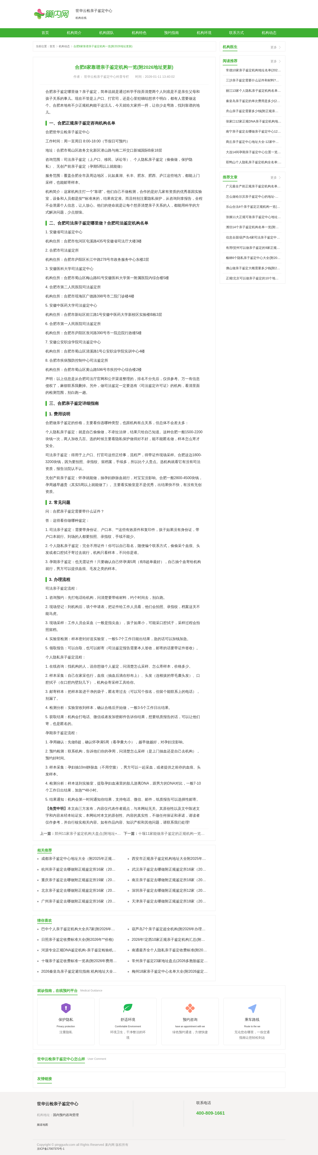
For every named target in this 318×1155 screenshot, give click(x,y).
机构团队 (106, 33)
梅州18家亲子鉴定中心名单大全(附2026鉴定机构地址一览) (170, 971)
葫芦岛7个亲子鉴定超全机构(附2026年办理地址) (170, 929)
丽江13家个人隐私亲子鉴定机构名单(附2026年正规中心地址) (253, 90)
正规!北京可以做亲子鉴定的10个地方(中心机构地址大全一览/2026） (253, 278)
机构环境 (204, 33)
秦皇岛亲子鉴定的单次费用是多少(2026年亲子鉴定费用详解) (253, 101)
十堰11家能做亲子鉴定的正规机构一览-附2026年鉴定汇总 (171, 834)
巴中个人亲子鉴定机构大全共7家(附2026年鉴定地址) (79, 929)
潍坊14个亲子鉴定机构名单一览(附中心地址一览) (253, 227)
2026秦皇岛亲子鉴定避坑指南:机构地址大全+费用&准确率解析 (79, 971)
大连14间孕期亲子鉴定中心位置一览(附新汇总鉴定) (253, 152)
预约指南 (171, 33)
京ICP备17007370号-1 (51, 1148)
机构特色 (139, 33)
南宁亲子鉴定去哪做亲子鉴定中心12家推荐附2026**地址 (253, 131)
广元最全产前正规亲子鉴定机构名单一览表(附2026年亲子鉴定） (253, 186)
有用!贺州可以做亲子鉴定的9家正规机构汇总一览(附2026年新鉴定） (253, 248)
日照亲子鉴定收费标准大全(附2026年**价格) (77, 939)
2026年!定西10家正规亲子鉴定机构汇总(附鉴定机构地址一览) (170, 939)
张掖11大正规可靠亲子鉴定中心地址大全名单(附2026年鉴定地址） (253, 217)
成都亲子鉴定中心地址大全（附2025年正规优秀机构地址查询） (79, 859)
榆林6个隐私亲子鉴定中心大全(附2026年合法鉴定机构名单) (253, 258)
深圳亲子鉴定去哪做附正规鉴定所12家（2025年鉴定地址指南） (170, 890)
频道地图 (42, 1124)
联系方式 (236, 33)
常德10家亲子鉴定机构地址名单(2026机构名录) (253, 70)
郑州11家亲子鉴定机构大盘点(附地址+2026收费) (88, 834)
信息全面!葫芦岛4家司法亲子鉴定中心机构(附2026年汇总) (253, 237)
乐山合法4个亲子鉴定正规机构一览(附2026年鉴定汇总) (253, 206)
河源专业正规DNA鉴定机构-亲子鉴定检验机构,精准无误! (79, 950)
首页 (45, 33)
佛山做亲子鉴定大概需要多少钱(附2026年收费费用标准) (253, 268)
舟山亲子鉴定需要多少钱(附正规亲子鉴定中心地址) (253, 111)
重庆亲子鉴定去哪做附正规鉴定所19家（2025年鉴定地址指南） (79, 880)
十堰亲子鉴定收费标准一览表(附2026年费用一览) (79, 961)
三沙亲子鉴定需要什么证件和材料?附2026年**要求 (253, 80)
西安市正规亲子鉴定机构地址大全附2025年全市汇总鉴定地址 (170, 859)
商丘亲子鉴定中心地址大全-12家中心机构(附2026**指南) (253, 142)
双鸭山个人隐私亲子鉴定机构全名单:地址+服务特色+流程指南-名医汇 (253, 162)
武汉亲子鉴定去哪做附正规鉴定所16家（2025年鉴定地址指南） (170, 869)
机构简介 (74, 33)
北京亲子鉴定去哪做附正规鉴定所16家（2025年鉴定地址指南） (79, 890)
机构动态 (269, 33)
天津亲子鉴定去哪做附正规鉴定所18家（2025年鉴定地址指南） (170, 901)
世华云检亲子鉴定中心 (94, 11)
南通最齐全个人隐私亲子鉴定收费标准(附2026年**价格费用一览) (170, 950)
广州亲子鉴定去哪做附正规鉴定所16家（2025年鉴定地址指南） (79, 901)
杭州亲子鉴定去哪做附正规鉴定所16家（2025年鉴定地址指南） (79, 869)
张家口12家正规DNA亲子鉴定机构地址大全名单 (253, 121)
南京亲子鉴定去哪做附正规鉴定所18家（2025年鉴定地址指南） (170, 880)
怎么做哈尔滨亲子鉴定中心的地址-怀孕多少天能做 (253, 196)
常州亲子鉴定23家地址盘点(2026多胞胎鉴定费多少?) (170, 961)
